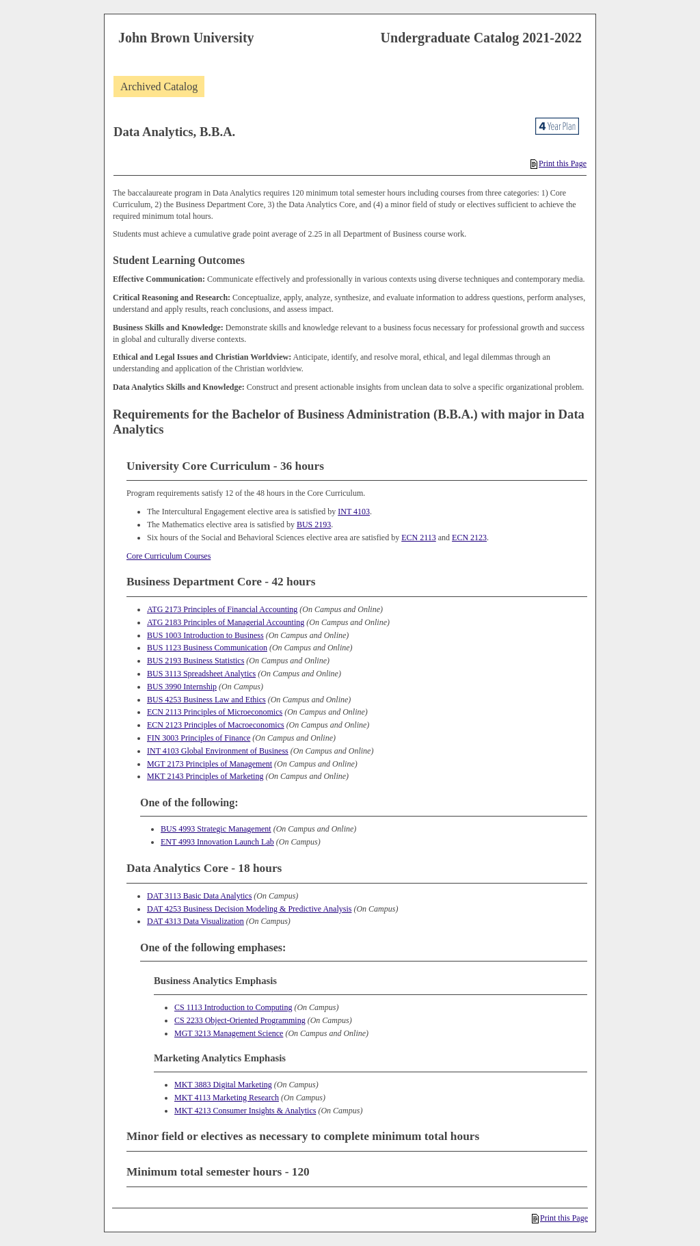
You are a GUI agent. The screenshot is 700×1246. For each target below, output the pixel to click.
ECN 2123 (469, 537)
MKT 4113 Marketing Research (226, 1097)
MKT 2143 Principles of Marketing (205, 776)
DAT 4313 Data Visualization (195, 921)
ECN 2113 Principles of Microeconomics (214, 712)
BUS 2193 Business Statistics (195, 660)
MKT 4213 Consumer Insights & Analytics (245, 1110)
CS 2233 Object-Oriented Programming (240, 1020)
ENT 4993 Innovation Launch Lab (217, 842)
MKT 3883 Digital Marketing (223, 1084)
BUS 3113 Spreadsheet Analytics (201, 673)
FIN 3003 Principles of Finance (198, 738)
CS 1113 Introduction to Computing (233, 1007)
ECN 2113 (418, 537)
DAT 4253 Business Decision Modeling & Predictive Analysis (249, 909)
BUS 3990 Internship (182, 686)
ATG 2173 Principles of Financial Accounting (222, 609)
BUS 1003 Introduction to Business (205, 635)
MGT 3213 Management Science (228, 1033)
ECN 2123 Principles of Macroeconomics (215, 725)
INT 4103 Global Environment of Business (217, 751)
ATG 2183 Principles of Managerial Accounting (225, 622)
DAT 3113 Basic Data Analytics (199, 896)
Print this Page (558, 163)
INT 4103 (354, 511)
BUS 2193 (314, 524)
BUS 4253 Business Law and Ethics (206, 699)
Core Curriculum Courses (168, 556)
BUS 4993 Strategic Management (216, 829)
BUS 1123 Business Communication (207, 647)
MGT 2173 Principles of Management (209, 764)
